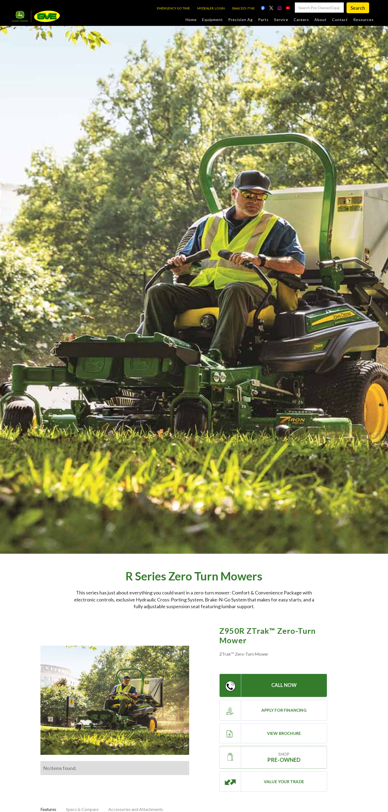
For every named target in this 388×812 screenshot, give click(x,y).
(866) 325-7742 (243, 8)
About (320, 19)
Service (281, 19)
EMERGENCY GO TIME (173, 8)
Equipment (212, 19)
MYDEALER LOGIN (211, 8)
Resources (363, 19)
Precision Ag (240, 19)
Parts (263, 19)
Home (191, 19)
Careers (301, 19)
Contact (340, 19)
